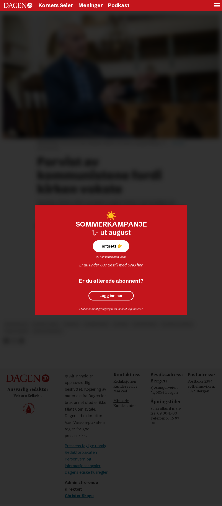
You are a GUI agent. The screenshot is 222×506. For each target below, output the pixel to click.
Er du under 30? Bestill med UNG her (111, 265)
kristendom (16, 324)
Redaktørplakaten (81, 452)
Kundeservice (125, 386)
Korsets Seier (55, 5)
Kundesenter (124, 405)
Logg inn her (111, 295)
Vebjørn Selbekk (28, 395)
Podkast (118, 5)
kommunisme (96, 324)
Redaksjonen (124, 381)
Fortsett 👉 (111, 246)
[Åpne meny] (217, 5)
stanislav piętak (177, 324)
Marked (120, 391)
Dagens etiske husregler (86, 472)
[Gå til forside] (18, 5)
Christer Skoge (79, 495)
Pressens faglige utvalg (85, 445)
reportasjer (144, 324)
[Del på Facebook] (6, 340)
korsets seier (45, 324)
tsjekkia (71, 324)
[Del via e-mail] (21, 340)
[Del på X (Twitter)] (13, 340)
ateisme (120, 324)
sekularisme (16, 331)
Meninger (90, 5)
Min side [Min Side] (121, 401)
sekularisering (47, 331)
